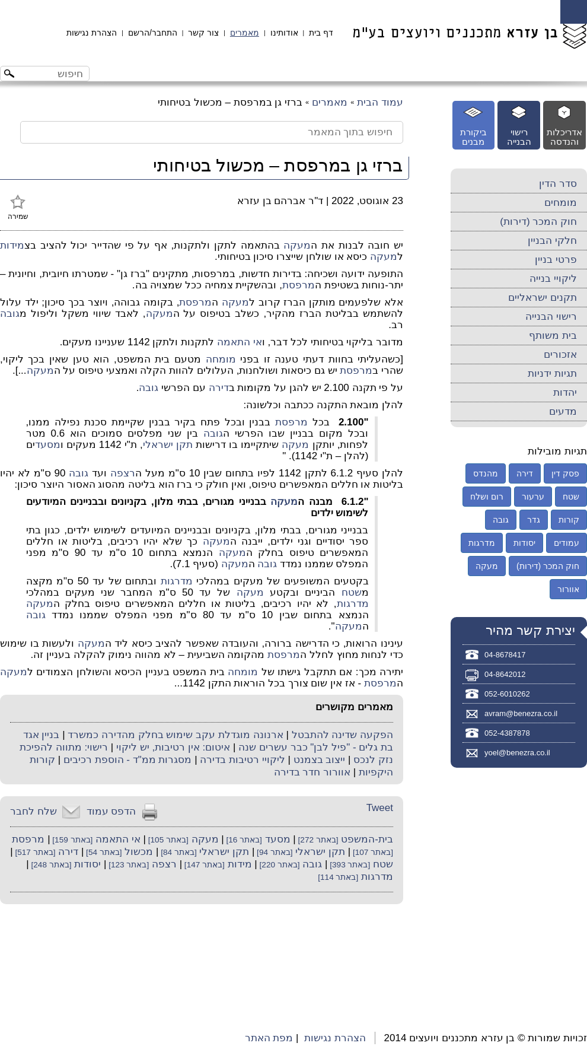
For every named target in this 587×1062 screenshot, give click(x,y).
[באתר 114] (338, 877)
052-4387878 (507, 733)
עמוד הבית (380, 102)
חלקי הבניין (552, 240)
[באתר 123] (127, 864)
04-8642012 (504, 674)
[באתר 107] (371, 852)
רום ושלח (486, 496)
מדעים (563, 411)
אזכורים (560, 354)
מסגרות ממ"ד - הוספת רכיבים (127, 759)
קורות (569, 519)
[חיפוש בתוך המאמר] (211, 132)
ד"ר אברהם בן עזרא (280, 200)
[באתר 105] (167, 839)
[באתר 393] (348, 864)
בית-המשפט (367, 839)
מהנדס (485, 473)
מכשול (139, 851)
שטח (352, 592)
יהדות (565, 392)
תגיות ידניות (552, 373)
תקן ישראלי (168, 444)
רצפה (122, 473)
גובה (10, 313)
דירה (219, 387)
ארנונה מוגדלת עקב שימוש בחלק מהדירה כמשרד (175, 734)
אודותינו (284, 32)
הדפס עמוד (111, 811)
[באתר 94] (273, 852)
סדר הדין (558, 183)
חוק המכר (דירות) (538, 221)
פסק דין (565, 473)
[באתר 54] (103, 852)
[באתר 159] (71, 839)
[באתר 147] (203, 864)
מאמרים (244, 32)
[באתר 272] (317, 839)
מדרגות (177, 581)
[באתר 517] (34, 852)
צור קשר (203, 32)
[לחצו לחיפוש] (11, 75)
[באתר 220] (278, 864)
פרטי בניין (556, 259)
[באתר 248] (50, 864)
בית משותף (553, 335)
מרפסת (298, 285)
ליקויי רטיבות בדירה (242, 759)
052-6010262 (507, 693)
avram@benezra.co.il (520, 713)
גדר (533, 519)
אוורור (568, 589)
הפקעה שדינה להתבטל (342, 734)
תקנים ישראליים (542, 297)
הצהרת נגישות (91, 32)
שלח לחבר (33, 811)
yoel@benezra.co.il (517, 752)
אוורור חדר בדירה (312, 772)
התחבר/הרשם (152, 32)
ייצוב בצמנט (320, 759)
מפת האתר (269, 1038)
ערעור (533, 496)
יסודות (87, 864)
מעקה (297, 245)
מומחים (560, 202)
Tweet (379, 807)
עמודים (566, 543)
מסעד (47, 444)
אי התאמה (239, 342)
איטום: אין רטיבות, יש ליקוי (173, 747)
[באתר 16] (243, 839)
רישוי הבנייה (551, 316)
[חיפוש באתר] (55, 73)
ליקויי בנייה (553, 278)
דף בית (321, 32)
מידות (12, 245)
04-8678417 (504, 654)
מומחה (221, 359)
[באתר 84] (177, 852)
